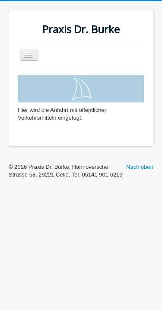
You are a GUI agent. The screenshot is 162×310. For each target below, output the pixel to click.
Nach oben (139, 167)
